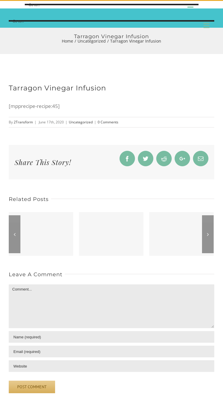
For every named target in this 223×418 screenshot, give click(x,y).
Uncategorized (81, 122)
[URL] (111, 366)
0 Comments (108, 122)
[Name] (111, 337)
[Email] (111, 351)
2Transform (23, 122)
